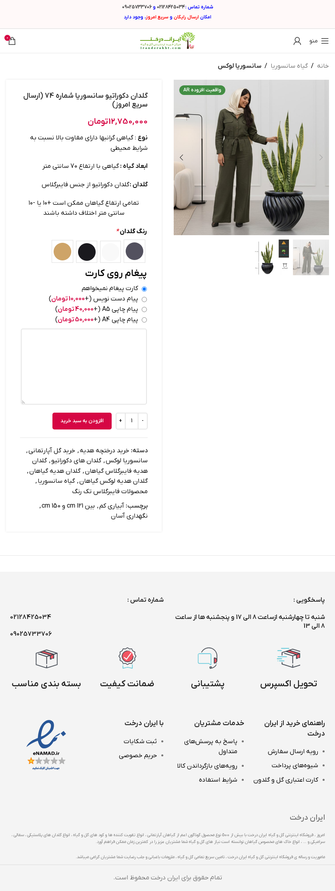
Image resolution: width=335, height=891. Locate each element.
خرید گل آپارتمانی (51, 450)
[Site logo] (168, 40)
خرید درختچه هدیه (104, 450)
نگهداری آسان (129, 516)
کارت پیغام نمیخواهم (110, 288)
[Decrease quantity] (143, 420)
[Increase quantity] (121, 420)
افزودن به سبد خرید (82, 420)
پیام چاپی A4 (96, 319)
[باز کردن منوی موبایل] (319, 41)
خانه (323, 66)
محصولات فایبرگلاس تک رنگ (110, 492)
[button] (321, 157)
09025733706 (137, 7)
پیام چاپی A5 (96, 309)
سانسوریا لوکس (239, 66)
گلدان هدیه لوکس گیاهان (113, 481)
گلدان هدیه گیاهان (54, 471)
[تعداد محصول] (132, 420)
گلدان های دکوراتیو (76, 461)
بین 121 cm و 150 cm (68, 506)
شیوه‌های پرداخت (295, 766)
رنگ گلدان (131, 231)
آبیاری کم (111, 506)
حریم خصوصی (138, 756)
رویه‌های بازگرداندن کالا (207, 766)
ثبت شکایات (140, 742)
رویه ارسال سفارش (293, 752)
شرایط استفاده (218, 780)
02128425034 (171, 7)
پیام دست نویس (93, 299)
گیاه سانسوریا (289, 66)
